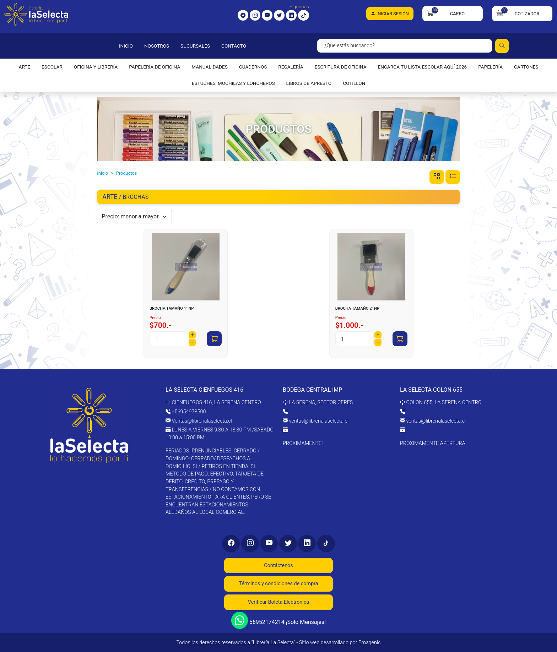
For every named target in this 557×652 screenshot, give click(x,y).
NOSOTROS (156, 46)
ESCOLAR (52, 67)
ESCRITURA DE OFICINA (341, 67)
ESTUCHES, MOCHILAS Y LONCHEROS (233, 83)
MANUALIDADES (209, 67)
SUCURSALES (195, 46)
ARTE (25, 67)
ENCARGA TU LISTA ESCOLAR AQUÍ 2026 (422, 67)
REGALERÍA (290, 67)
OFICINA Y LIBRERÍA (96, 67)
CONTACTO (233, 46)
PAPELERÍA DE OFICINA (154, 67)
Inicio (102, 173)
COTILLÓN (354, 83)
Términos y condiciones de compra (278, 584)
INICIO (126, 46)
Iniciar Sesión (390, 13)
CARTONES (526, 67)
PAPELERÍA (490, 67)
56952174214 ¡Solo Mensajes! (278, 620)
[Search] (404, 46)
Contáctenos (278, 566)
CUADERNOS (253, 67)
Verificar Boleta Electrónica (278, 602)
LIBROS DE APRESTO (309, 83)
